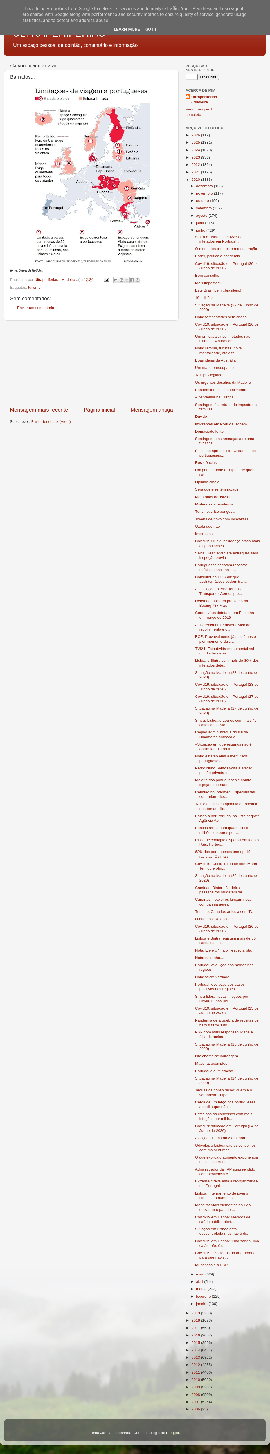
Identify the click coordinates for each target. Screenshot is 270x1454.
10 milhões (204, 297)
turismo (34, 287)
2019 (196, 1313)
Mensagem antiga (152, 410)
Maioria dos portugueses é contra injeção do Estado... (223, 782)
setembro (204, 208)
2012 (196, 1365)
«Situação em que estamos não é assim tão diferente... (223, 746)
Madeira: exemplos (211, 1063)
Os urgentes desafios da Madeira (223, 382)
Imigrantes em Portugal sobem (221, 424)
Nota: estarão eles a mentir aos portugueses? (221, 758)
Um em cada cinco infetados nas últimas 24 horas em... (222, 338)
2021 (196, 172)
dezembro (205, 186)
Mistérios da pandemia (214, 504)
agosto (202, 215)
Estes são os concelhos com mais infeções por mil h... (223, 1116)
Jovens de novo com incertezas (221, 519)
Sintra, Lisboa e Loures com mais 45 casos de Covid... (226, 722)
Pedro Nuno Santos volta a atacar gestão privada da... (223, 770)
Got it (151, 29)
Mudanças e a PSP (211, 1265)
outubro (203, 200)
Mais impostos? (208, 283)
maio (200, 1274)
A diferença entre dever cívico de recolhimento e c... (223, 627)
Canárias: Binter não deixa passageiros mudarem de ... (220, 890)
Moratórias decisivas (212, 497)
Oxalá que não (207, 526)
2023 (196, 157)
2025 (196, 142)
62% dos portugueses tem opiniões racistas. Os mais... (225, 854)
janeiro (202, 1304)
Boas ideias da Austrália (215, 360)
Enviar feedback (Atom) (51, 421)
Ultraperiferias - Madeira (204, 99)
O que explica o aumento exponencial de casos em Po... (227, 1159)
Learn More (127, 29)
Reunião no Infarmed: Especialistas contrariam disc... (225, 794)
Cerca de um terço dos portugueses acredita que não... (225, 1104)
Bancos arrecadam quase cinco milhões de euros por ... (221, 830)
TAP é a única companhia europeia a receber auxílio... (226, 806)
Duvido (201, 416)
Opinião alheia (207, 482)
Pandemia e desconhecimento (220, 390)
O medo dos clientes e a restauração (226, 249)
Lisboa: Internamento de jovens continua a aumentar (221, 1195)
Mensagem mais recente (39, 410)
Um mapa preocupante (214, 367)
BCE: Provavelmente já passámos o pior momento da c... (225, 639)
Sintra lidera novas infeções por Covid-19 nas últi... (221, 998)
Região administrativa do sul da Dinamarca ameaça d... (221, 734)
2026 (196, 135)
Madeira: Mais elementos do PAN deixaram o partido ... (223, 1207)
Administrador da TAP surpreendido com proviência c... (225, 1171)
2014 (196, 1350)
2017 (196, 1328)
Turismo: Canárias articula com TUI (225, 911)
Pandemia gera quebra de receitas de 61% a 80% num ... (227, 1022)
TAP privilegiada (208, 375)
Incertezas (204, 534)
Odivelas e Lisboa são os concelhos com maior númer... (225, 1147)
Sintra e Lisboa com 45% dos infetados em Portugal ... (220, 239)
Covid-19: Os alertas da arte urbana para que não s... (225, 1255)
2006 (196, 1409)
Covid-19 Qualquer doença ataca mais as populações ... (227, 543)
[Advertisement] (91, 363)
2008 (196, 1394)
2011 (196, 1372)
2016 (196, 1335)
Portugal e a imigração (214, 1071)
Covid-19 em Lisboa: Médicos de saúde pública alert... (223, 1219)
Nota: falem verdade (212, 977)
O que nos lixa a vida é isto (218, 919)
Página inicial (99, 410)
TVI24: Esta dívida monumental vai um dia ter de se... (224, 651)
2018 (196, 1320)
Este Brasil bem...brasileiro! (218, 290)
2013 (196, 1357)
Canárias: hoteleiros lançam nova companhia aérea (223, 901)
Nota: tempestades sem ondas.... (223, 317)
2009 (196, 1387)
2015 (196, 1342)
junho (201, 230)
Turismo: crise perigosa (215, 511)
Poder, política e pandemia (217, 256)
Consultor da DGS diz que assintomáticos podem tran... (221, 579)
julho (200, 223)
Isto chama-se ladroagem (216, 1056)
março (202, 1289)
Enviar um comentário (35, 308)
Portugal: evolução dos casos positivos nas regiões (220, 986)
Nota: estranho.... (209, 958)
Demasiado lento (209, 431)
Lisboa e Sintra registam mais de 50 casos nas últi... (225, 940)
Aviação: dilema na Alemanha (220, 1138)
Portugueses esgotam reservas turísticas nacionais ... (221, 567)
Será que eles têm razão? (217, 489)
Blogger (172, 1433)
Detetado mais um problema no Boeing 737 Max (221, 603)
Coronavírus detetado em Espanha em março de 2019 (224, 615)
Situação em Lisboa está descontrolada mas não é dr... (222, 1231)
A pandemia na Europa (214, 397)
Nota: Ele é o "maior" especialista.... (225, 950)
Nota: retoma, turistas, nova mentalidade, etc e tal (218, 350)
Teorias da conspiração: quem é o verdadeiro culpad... (223, 1092)
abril (200, 1281)
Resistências (206, 462)
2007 (196, 1402)
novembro (205, 193)
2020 (196, 179)
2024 (196, 150)
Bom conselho (207, 275)
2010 (196, 1380)
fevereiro (204, 1296)
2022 (196, 164)
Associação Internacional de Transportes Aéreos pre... (219, 591)
